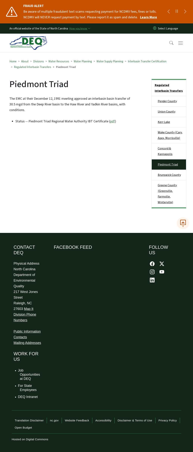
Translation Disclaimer (29, 420)
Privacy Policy (168, 420)
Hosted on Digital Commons (30, 439)
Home (13, 61)
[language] (169, 28)
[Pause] (177, 11)
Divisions (38, 61)
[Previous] (168, 11)
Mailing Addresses (27, 343)
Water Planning (83, 61)
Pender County (167, 101)
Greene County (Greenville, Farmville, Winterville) (167, 193)
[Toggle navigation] (184, 43)
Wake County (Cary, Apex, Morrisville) (170, 135)
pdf (112, 121)
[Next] (185, 11)
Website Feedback (77, 420)
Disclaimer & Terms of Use (135, 420)
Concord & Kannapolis (165, 151)
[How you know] (79, 28)
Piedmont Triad (168, 164)
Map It (28, 309)
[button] (168, 43)
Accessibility (103, 420)
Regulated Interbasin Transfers (32, 67)
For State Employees (27, 388)
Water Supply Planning (109, 61)
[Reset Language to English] (154, 28)
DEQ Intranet (28, 397)
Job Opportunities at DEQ (29, 374)
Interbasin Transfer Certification (147, 61)
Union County (166, 112)
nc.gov (54, 420)
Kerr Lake (164, 122)
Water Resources (58, 61)
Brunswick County (169, 175)
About (25, 61)
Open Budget (23, 427)
